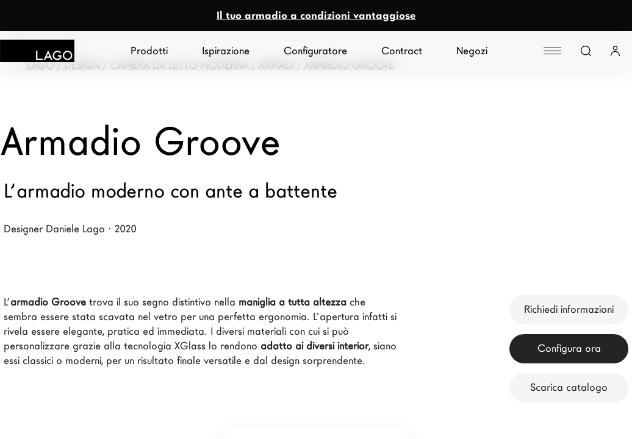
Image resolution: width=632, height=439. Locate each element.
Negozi (471, 51)
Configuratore (315, 51)
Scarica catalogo (569, 387)
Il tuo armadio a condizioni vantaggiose (316, 16)
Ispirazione (226, 51)
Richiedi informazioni (569, 309)
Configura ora (569, 348)
